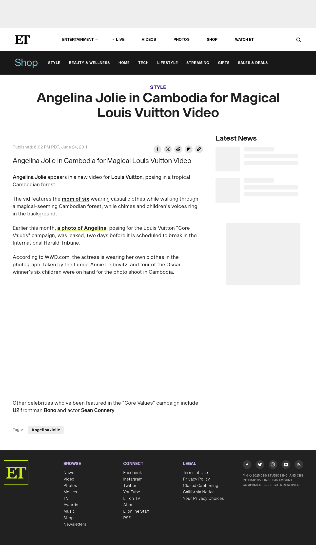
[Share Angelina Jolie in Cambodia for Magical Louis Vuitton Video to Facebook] (157, 150)
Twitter (130, 486)
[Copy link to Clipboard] (199, 150)
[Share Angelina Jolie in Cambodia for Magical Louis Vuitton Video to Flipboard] (188, 150)
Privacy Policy (196, 479)
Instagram (132, 479)
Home (124, 62)
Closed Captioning (200, 486)
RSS (127, 518)
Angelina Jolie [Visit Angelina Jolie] (45, 430)
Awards (70, 505)
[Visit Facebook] (247, 465)
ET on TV (131, 499)
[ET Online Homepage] (22, 40)
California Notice (199, 492)
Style (54, 62)
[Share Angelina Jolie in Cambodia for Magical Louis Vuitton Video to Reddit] (178, 150)
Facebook (132, 473)
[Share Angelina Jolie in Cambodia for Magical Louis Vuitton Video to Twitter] (167, 150)
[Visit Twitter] (260, 465)
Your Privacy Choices (203, 499)
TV (66, 499)
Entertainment (80, 39)
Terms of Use (195, 473)
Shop (26, 63)
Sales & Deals (253, 62)
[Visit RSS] (299, 465)
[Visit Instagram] (273, 465)
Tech (143, 62)
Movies (70, 492)
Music (69, 511)
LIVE (120, 39)
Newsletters (74, 524)
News (68, 473)
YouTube (131, 492)
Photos (182, 39)
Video (68, 479)
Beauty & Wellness (89, 62)
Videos (149, 39)
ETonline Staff (136, 511)
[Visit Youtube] (285, 465)
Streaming (197, 62)
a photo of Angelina (81, 228)
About (129, 505)
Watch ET (244, 39)
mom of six (75, 199)
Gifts (224, 62)
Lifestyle (167, 62)
